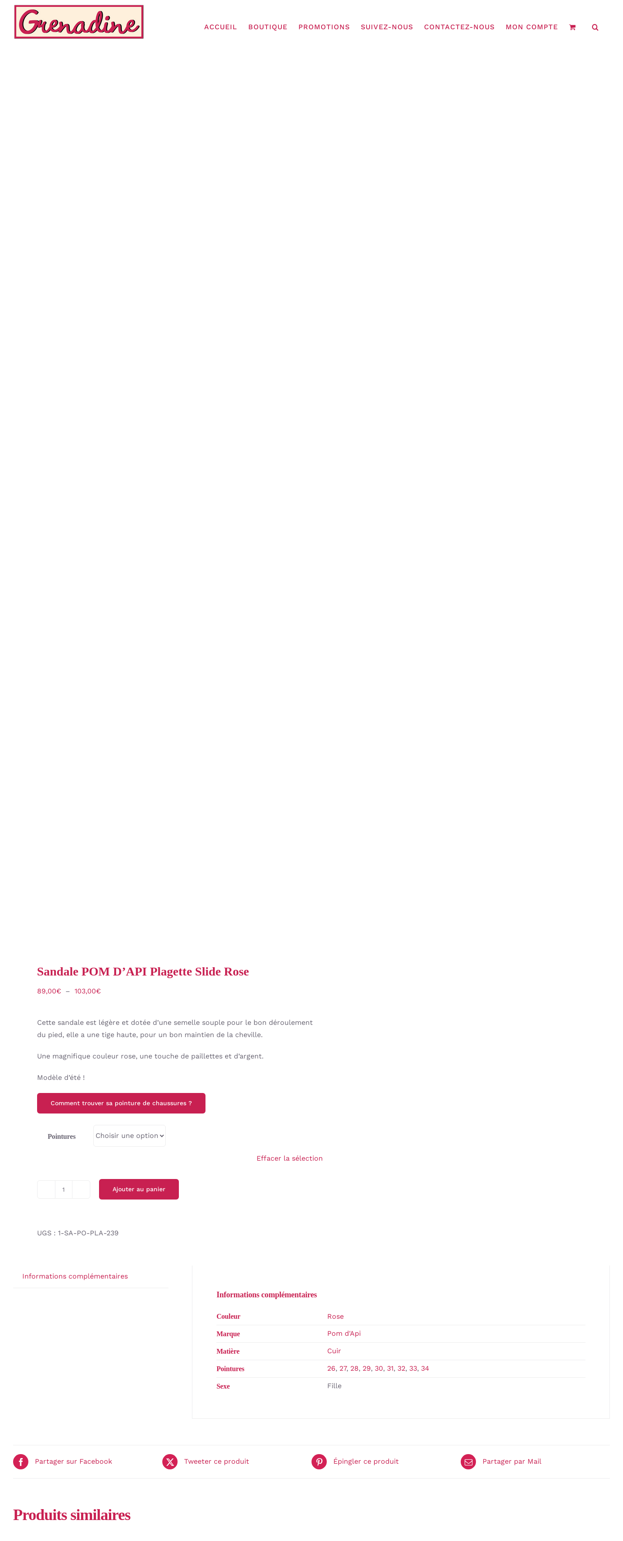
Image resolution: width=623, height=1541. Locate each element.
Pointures (61, 1136)
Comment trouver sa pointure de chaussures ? (121, 1103)
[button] (595, 27)
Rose (335, 1316)
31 (390, 1368)
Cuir (334, 1351)
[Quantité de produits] (63, 1189)
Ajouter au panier (139, 1189)
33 (413, 1368)
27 (342, 1368)
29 (367, 1368)
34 (425, 1368)
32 (401, 1368)
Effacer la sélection (290, 1158)
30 (379, 1368)
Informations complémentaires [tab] (75, 1276)
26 (331, 1368)
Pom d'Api (344, 1333)
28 (354, 1368)
